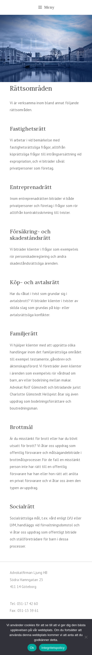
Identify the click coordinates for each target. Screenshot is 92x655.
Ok (32, 648)
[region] (46, 48)
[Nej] (85, 637)
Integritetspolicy (53, 648)
